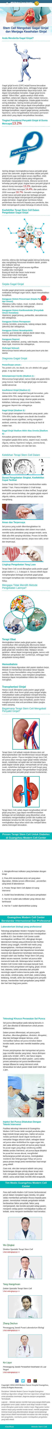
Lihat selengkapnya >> (11, 1252)
